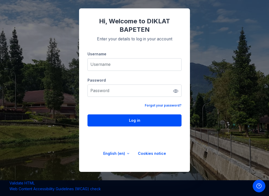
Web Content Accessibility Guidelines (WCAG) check (55, 189)
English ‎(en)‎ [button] (114, 153)
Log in (134, 120)
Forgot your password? (163, 105)
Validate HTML (22, 183)
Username (96, 54)
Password (96, 80)
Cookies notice (152, 153)
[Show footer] (259, 186)
